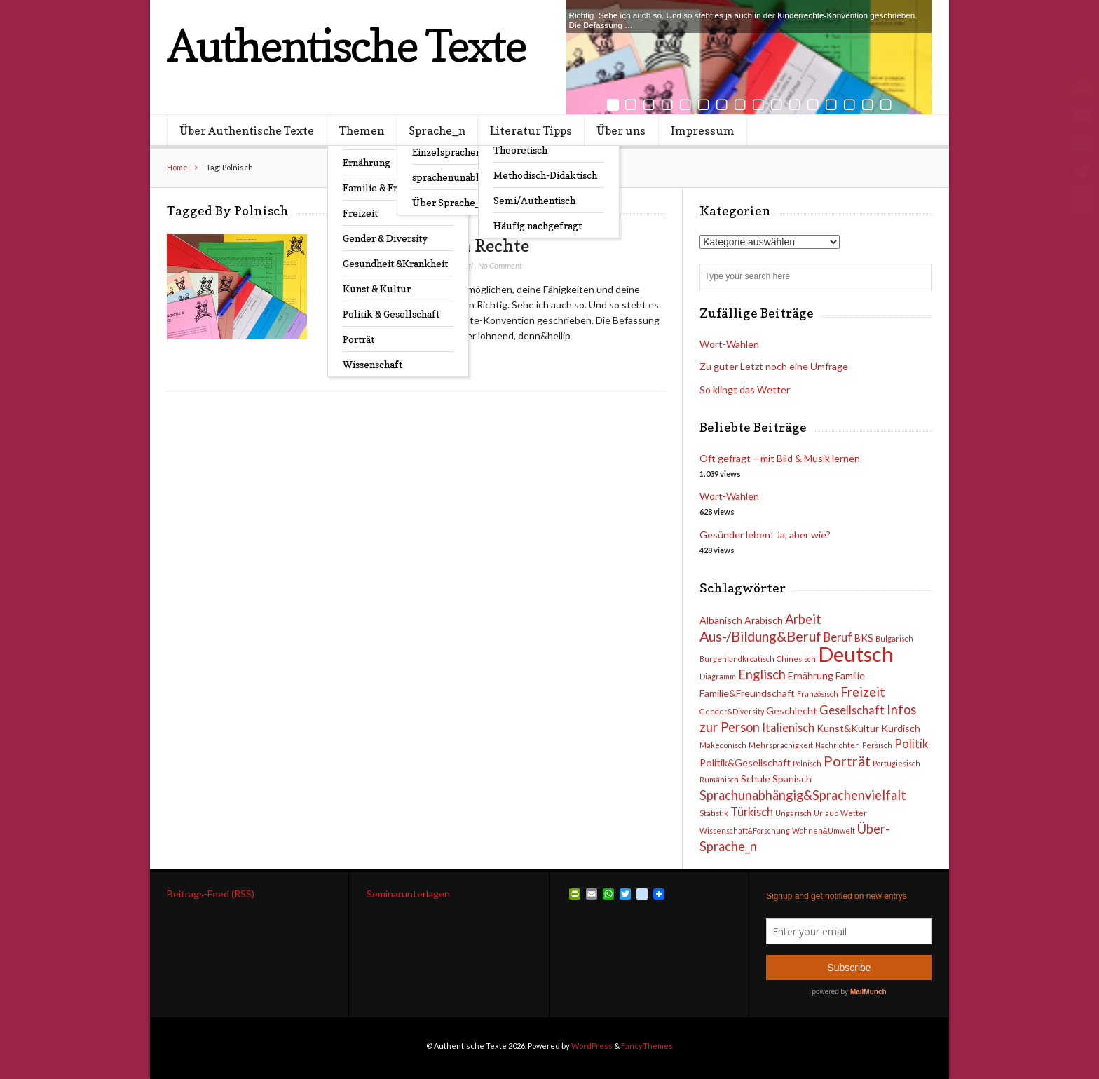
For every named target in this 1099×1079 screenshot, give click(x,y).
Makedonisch (722, 744)
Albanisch (720, 620)
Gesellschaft (852, 710)
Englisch (762, 674)
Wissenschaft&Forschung (744, 830)
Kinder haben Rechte (445, 245)
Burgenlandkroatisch (736, 658)
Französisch (817, 693)
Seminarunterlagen (408, 894)
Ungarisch (793, 812)
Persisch (877, 744)
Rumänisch (719, 779)
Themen (361, 130)
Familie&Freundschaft (747, 693)
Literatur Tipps (531, 130)
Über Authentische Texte (246, 130)
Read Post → (390, 363)
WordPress (592, 1045)
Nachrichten (837, 744)
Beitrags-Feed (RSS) (210, 894)
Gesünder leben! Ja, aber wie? (765, 535)
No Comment (500, 265)
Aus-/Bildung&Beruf (760, 635)
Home (177, 167)
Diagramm (717, 676)
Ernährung (810, 675)
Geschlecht (791, 711)
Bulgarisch (894, 638)
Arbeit (803, 619)
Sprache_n (437, 130)
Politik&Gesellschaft (745, 762)
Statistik (713, 812)
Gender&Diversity (731, 711)
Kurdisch (900, 728)
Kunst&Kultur (848, 728)
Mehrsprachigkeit (781, 744)
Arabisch (763, 620)
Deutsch (856, 654)
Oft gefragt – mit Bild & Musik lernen (779, 458)
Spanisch (792, 779)
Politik (911, 743)
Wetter (853, 812)
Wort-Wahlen (729, 496)
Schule (755, 779)
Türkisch (751, 811)
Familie (850, 675)
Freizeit (862, 692)
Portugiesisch (896, 763)
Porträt (847, 760)
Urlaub (826, 812)
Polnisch (807, 763)
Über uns (621, 130)
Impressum (703, 130)
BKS (863, 638)
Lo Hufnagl (454, 265)
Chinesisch (796, 658)
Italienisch (788, 727)
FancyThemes (647, 1045)
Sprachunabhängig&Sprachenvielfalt (802, 795)
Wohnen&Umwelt (823, 830)
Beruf (838, 637)
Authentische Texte (346, 45)
